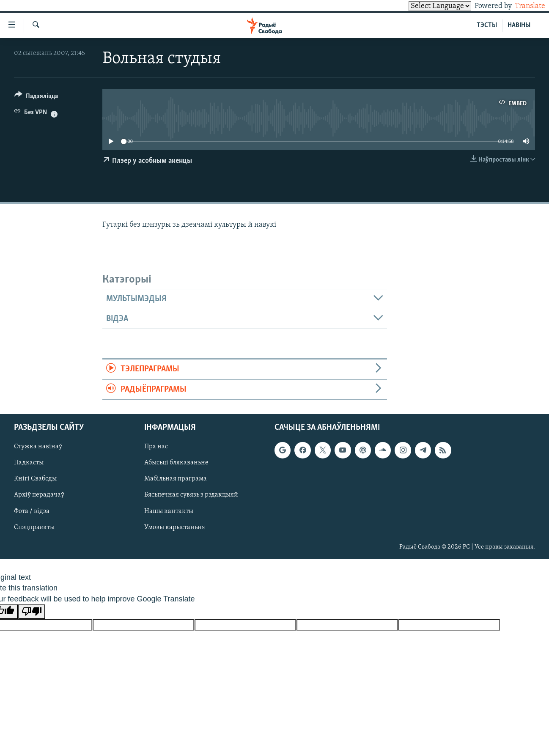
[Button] (36, 97)
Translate (522, 6)
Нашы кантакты (168, 511)
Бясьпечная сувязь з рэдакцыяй (191, 494)
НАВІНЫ (519, 25)
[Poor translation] (31, 611)
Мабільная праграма (175, 478)
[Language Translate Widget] (425, 6)
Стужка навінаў (38, 446)
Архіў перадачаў (39, 494)
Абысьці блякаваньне (176, 462)
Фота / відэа (31, 511)
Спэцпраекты (34, 527)
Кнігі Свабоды (35, 478)
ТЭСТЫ (487, 25)
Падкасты (29, 462)
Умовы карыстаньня (174, 527)
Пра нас (156, 446)
